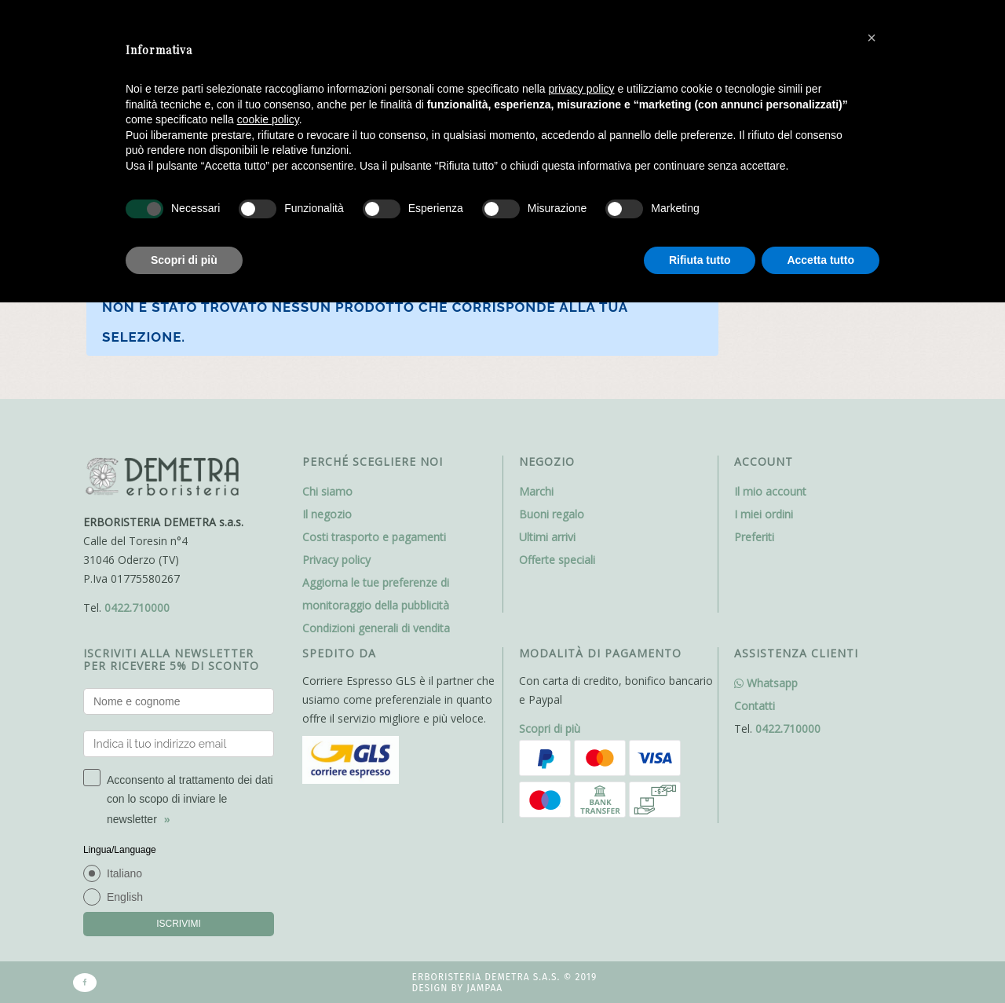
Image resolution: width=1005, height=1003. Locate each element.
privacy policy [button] (582, 88)
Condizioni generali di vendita (376, 627)
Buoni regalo (551, 514)
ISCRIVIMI (178, 923)
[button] (871, 37)
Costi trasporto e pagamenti (374, 536)
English (125, 897)
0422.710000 (137, 607)
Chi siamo (327, 491)
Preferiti (754, 536)
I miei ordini (763, 514)
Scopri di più (549, 728)
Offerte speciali (557, 559)
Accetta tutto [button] (820, 260)
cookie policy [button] (268, 119)
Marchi (536, 491)
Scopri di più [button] (184, 260)
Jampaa (484, 988)
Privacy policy (336, 559)
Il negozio (327, 514)
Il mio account (770, 491)
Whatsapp (766, 682)
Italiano (124, 873)
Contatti (754, 705)
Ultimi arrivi (547, 536)
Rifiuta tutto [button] (700, 260)
